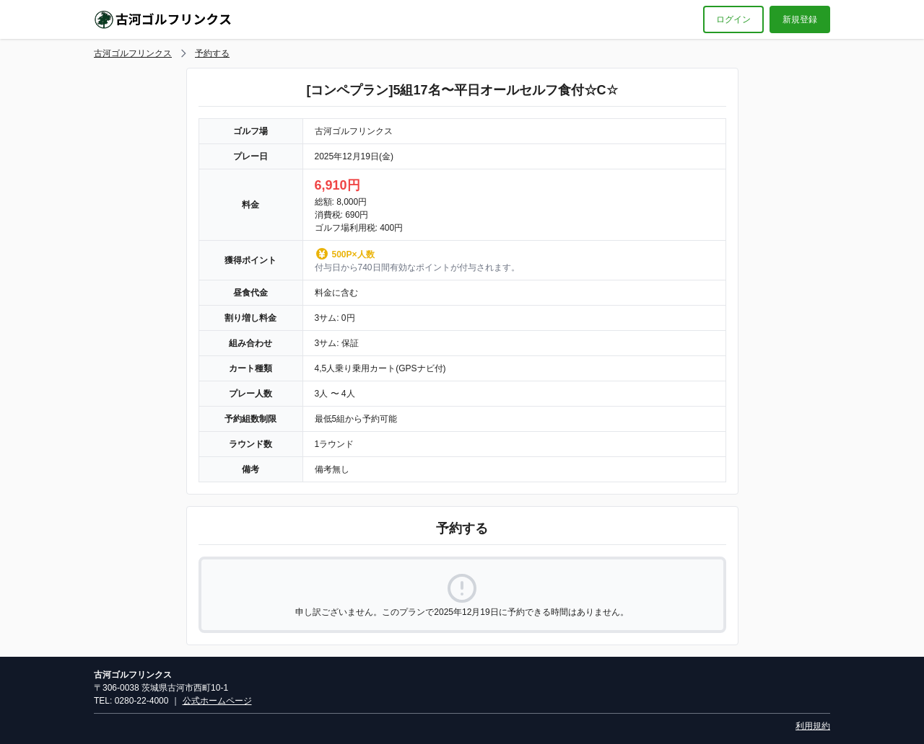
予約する (212, 53)
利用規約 (813, 726)
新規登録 (800, 19)
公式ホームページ (217, 701)
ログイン (733, 19)
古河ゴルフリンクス (133, 53)
